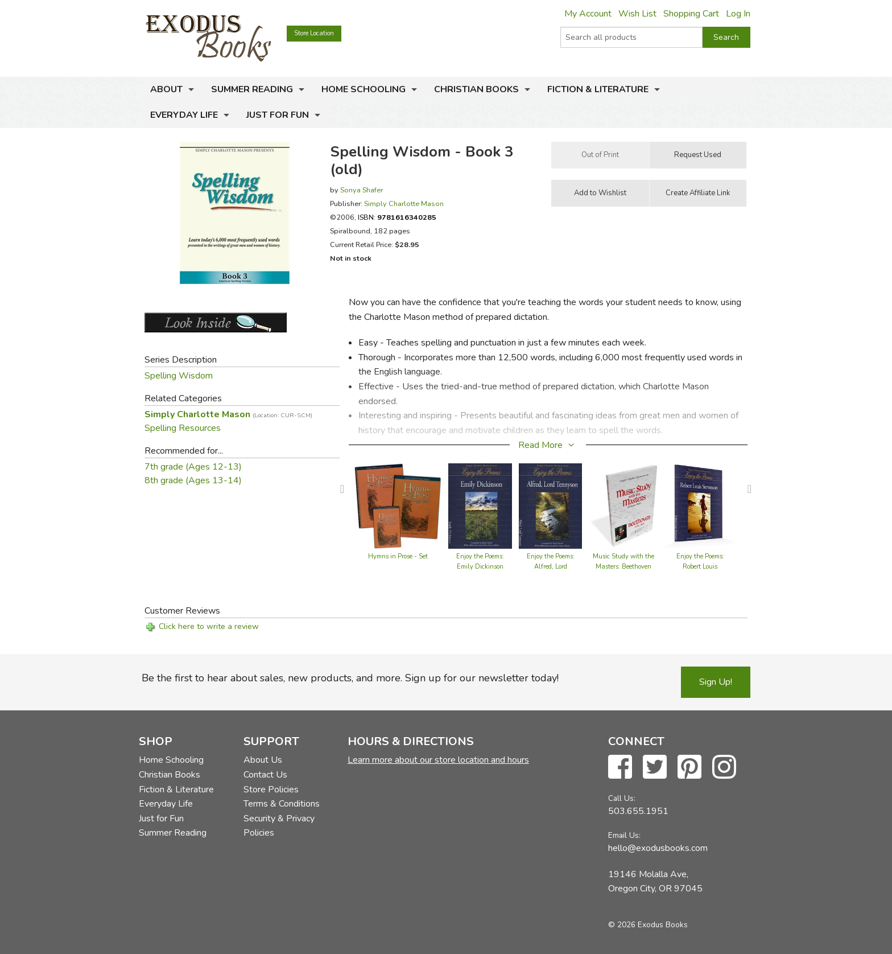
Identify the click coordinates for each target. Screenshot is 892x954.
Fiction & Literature (598, 89)
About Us (262, 760)
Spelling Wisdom (178, 375)
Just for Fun (277, 115)
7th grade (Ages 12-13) (193, 466)
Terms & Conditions (281, 803)
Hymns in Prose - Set (398, 556)
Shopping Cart (691, 13)
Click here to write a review (209, 626)
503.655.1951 (638, 811)
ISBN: (397, 217)
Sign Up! (715, 682)
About (166, 89)
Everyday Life (184, 115)
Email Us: (624, 835)
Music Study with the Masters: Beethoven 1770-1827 (623, 566)
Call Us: (621, 798)
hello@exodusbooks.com (658, 848)
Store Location (314, 33)
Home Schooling (363, 89)
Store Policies (271, 789)
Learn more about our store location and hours (438, 760)
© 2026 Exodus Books (648, 924)
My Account (588, 13)
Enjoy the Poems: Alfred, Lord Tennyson (551, 566)
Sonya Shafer (361, 190)
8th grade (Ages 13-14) (193, 480)
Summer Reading (252, 89)
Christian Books (476, 89)
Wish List (637, 13)
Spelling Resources (182, 428)
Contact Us (265, 774)
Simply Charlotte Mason (404, 203)
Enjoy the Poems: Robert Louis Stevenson (700, 566)
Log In (738, 13)
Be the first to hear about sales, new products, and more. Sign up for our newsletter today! (350, 678)
